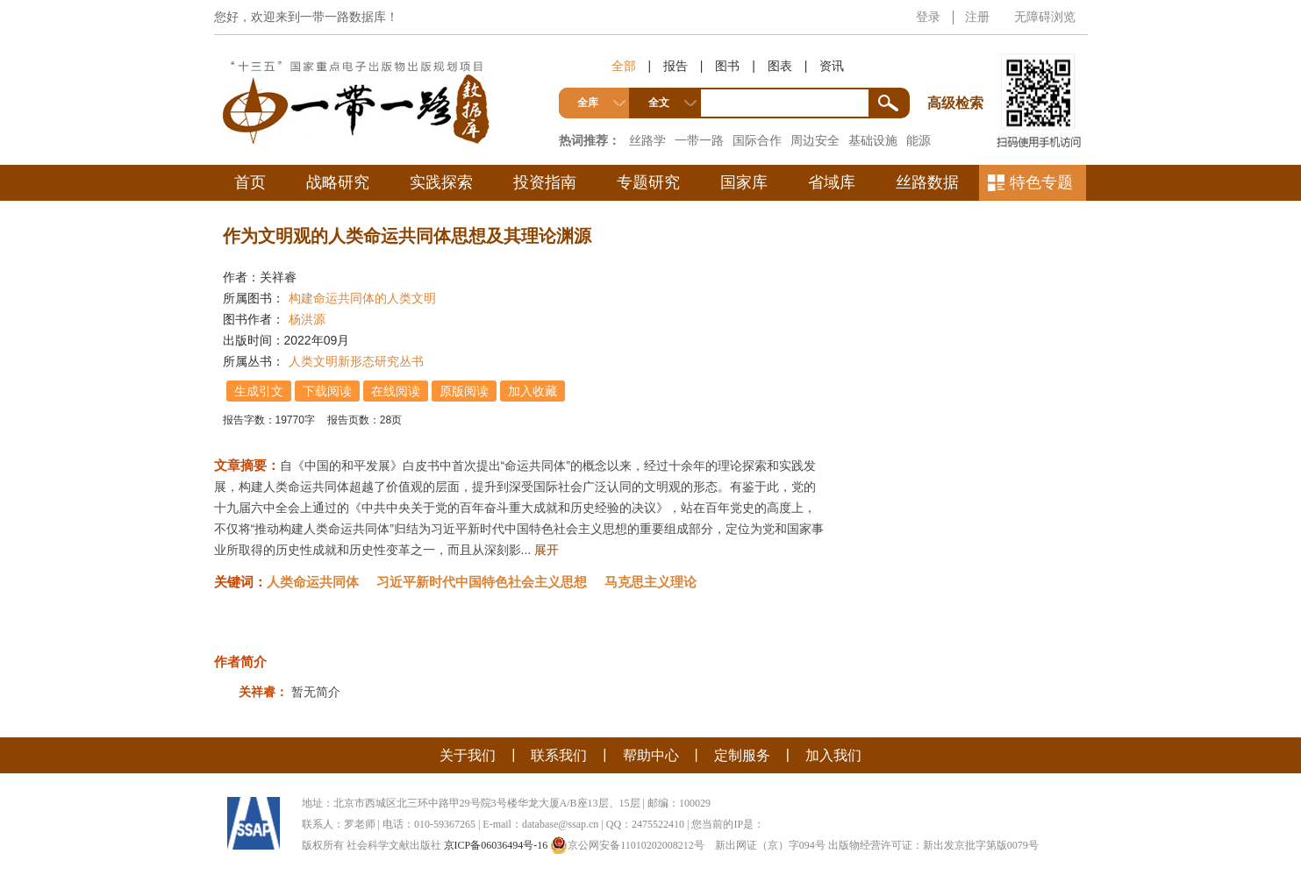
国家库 (744, 182)
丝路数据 (927, 182)
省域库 (831, 182)
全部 (623, 66)
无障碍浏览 (1045, 17)
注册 (977, 17)
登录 (928, 17)
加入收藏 (532, 391)
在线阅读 (395, 391)
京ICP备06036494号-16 (496, 845)
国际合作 (757, 140)
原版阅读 (464, 391)
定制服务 (742, 755)
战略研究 (337, 182)
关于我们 (468, 755)
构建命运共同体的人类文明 (362, 298)
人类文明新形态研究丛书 (356, 361)
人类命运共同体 (313, 581)
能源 (918, 140)
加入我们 (833, 755)
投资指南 (544, 182)
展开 (546, 550)
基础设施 (872, 140)
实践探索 (441, 182)
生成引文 (258, 391)
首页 (250, 182)
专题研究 (648, 182)
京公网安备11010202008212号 (627, 845)
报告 (675, 66)
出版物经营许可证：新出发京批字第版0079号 (933, 845)
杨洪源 (307, 319)
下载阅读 (327, 391)
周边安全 (815, 140)
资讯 (831, 66)
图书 (727, 66)
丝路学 (647, 140)
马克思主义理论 (650, 581)
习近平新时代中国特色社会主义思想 (481, 581)
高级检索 (958, 70)
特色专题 (1041, 182)
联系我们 (559, 755)
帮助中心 (651, 755)
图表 (780, 66)
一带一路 (699, 140)
